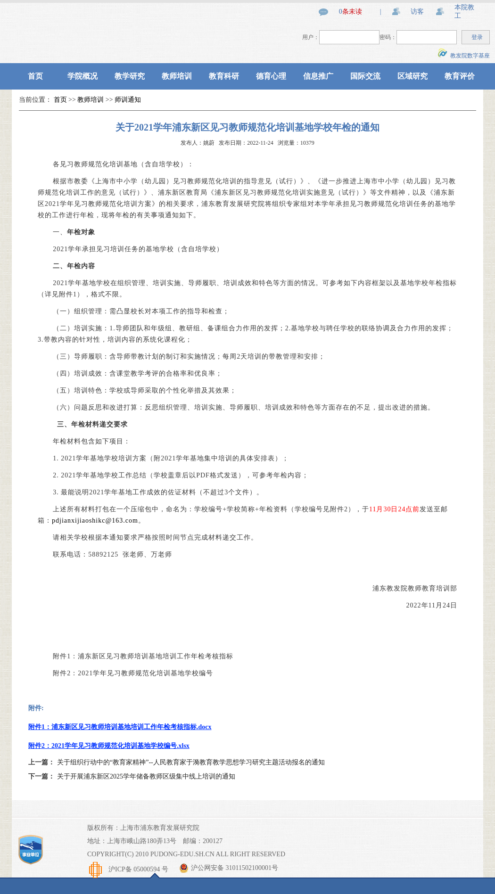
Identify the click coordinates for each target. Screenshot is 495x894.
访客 (417, 11)
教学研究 (130, 76)
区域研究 (412, 76)
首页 (35, 76)
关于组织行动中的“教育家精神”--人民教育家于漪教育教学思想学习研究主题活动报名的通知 (191, 762)
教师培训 (177, 76)
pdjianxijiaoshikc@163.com (95, 520)
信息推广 (318, 76)
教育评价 (460, 76)
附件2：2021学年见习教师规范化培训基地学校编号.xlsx (109, 745)
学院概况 (82, 76)
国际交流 (365, 76)
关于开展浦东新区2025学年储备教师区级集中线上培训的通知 (146, 776)
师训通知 (128, 99)
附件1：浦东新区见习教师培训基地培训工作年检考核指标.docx (120, 726)
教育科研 (224, 76)
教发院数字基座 (464, 55)
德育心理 (271, 76)
